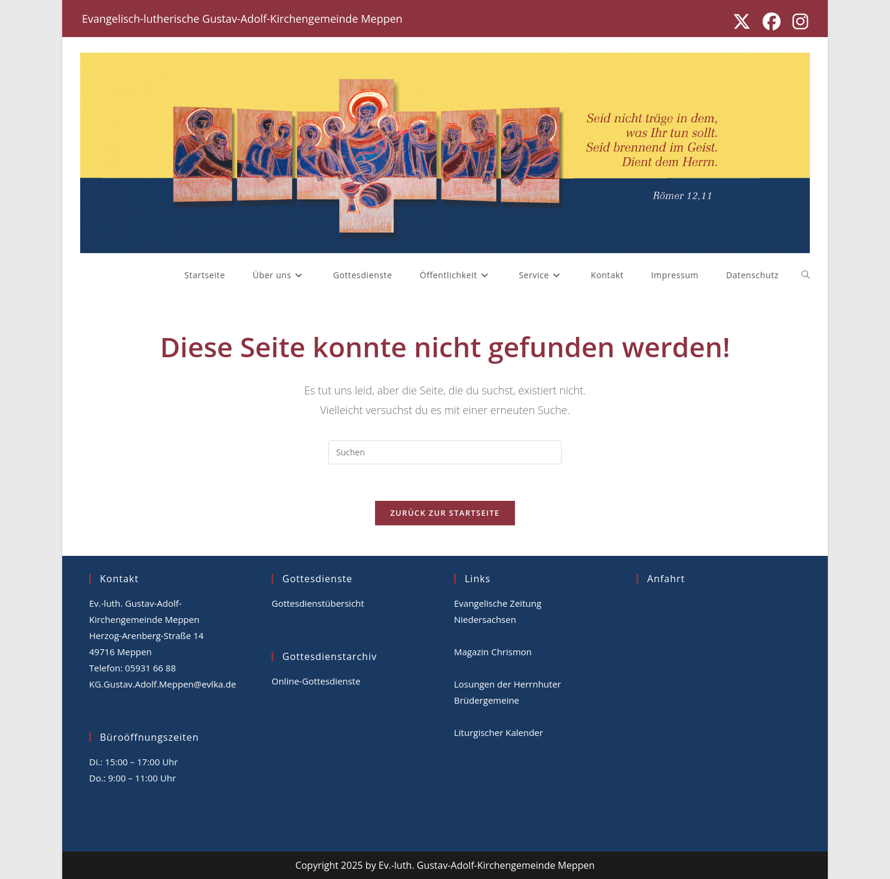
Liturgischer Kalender (498, 732)
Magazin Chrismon (493, 652)
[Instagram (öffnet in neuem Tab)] (797, 22)
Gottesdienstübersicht (318, 603)
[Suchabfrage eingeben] (445, 452)
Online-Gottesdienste (316, 681)
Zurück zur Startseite (445, 512)
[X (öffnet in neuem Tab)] (742, 22)
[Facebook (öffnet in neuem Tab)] (772, 22)
